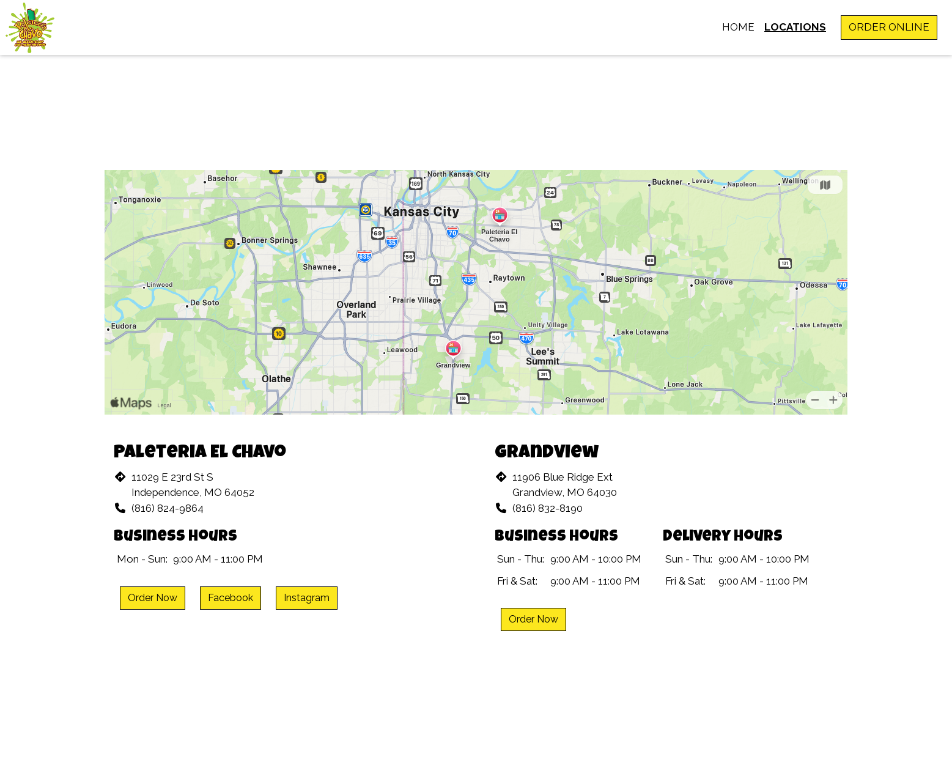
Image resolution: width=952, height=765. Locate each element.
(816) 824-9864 (167, 508)
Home (738, 27)
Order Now (152, 598)
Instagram (307, 598)
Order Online (889, 27)
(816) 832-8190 (547, 508)
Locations (795, 27)
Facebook (230, 598)
